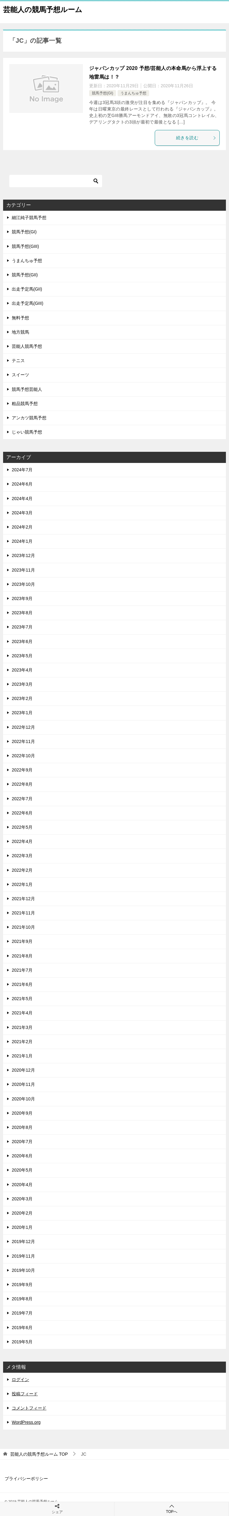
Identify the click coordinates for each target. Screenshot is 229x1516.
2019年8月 (22, 1298)
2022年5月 (22, 827)
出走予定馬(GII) (27, 289)
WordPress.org (26, 1422)
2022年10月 (23, 755)
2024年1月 (22, 541)
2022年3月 (22, 855)
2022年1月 (22, 884)
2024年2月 (22, 527)
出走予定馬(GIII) (27, 303)
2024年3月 (22, 512)
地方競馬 (20, 332)
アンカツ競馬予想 (29, 417)
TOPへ (171, 1509)
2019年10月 (23, 1270)
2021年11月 (23, 912)
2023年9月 (22, 598)
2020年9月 (22, 1113)
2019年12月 (23, 1241)
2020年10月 (23, 1098)
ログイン (20, 1379)
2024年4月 (22, 498)
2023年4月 (22, 669)
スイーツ (20, 374)
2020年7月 (22, 1141)
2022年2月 (22, 870)
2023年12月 (23, 555)
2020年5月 (22, 1170)
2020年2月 (22, 1213)
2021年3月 (22, 1027)
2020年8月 (22, 1127)
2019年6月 (22, 1327)
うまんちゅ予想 (133, 93)
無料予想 (20, 317)
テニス (18, 360)
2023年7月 (22, 626)
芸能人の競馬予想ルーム (42, 9)
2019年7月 (22, 1313)
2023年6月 (22, 641)
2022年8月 (22, 784)
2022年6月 (22, 812)
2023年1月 (22, 712)
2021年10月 (23, 927)
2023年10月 (23, 584)
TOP (39, 1454)
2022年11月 (23, 741)
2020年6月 (22, 1155)
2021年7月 (22, 970)
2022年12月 (23, 727)
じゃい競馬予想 (27, 432)
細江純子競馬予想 (29, 217)
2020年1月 (22, 1227)
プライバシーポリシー (26, 1478)
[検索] (55, 181)
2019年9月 (22, 1284)
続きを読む (196, 137)
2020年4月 (22, 1184)
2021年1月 (22, 1055)
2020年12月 (23, 1070)
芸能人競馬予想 (27, 346)
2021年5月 (22, 998)
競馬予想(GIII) (25, 246)
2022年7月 (22, 798)
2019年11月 (23, 1256)
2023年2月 (22, 698)
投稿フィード (25, 1393)
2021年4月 (22, 1012)
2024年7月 (22, 469)
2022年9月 (22, 769)
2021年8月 (22, 955)
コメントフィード (29, 1408)
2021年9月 (22, 941)
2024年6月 (22, 484)
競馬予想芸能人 (27, 389)
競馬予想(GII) (25, 274)
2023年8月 (22, 612)
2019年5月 (22, 1341)
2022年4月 (22, 841)
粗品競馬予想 (25, 403)
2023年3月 (22, 684)
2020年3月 (22, 1198)
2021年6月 (22, 984)
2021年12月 (23, 898)
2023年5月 (22, 655)
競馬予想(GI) (102, 93)
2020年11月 (23, 1084)
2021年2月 (22, 1041)
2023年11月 (23, 570)
